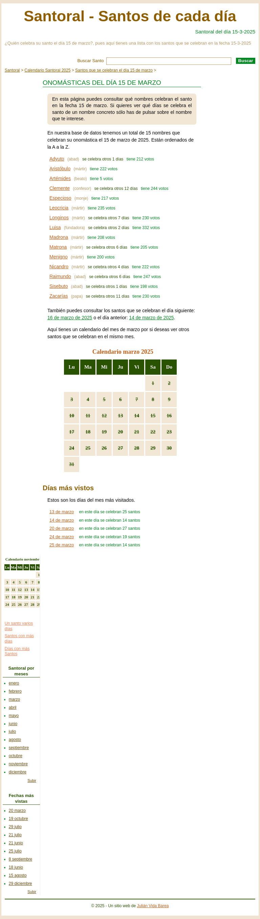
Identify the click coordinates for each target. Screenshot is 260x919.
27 (120, 448)
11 (88, 415)
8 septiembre (20, 859)
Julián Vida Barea (153, 905)
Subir (31, 780)
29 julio (15, 826)
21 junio (16, 843)
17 (71, 431)
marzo (14, 699)
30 (169, 448)
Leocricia (58, 207)
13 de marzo (61, 511)
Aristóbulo (59, 168)
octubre (15, 755)
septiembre (19, 747)
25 (87, 448)
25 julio (15, 851)
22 (152, 431)
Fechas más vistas (21, 798)
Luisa (55, 227)
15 (152, 415)
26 (104, 448)
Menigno (58, 256)
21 (136, 431)
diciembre (17, 772)
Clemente (59, 188)
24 (71, 448)
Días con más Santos (17, 651)
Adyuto (56, 159)
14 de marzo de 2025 (151, 317)
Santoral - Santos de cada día (130, 16)
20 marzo (17, 810)
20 (120, 431)
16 (169, 415)
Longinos (59, 217)
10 (71, 415)
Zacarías (58, 296)
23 (169, 431)
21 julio (15, 835)
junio (13, 723)
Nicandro (58, 266)
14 (136, 415)
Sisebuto (58, 286)
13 (120, 415)
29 (152, 448)
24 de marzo (61, 536)
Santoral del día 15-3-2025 (225, 31)
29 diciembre (20, 883)
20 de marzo (61, 528)
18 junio (16, 867)
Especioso (60, 198)
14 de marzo (61, 520)
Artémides (60, 178)
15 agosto (18, 875)
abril (13, 707)
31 (71, 464)
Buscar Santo (90, 60)
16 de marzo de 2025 (69, 317)
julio (12, 731)
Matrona (58, 247)
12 (104, 415)
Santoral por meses (21, 671)
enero (14, 683)
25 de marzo (61, 544)
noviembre (18, 764)
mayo (14, 715)
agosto (15, 739)
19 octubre (18, 818)
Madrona (58, 237)
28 (136, 448)
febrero (15, 691)
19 (104, 431)
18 (87, 431)
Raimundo (60, 276)
